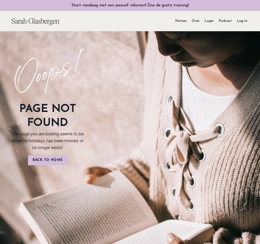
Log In (242, 21)
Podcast (225, 21)
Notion (181, 21)
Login (209, 21)
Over (196, 21)
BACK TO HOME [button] (47, 160)
